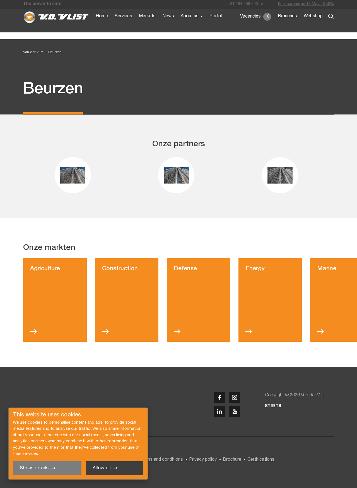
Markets (147, 24)
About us (190, 24)
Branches (287, 24)
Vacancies (255, 25)
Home (102, 24)
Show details (34, 468)
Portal (215, 24)
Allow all (102, 468)
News (168, 24)
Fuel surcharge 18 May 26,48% (306, 5)
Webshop (313, 24)
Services (123, 24)
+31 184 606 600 (240, 5)
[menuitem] (53, 52)
